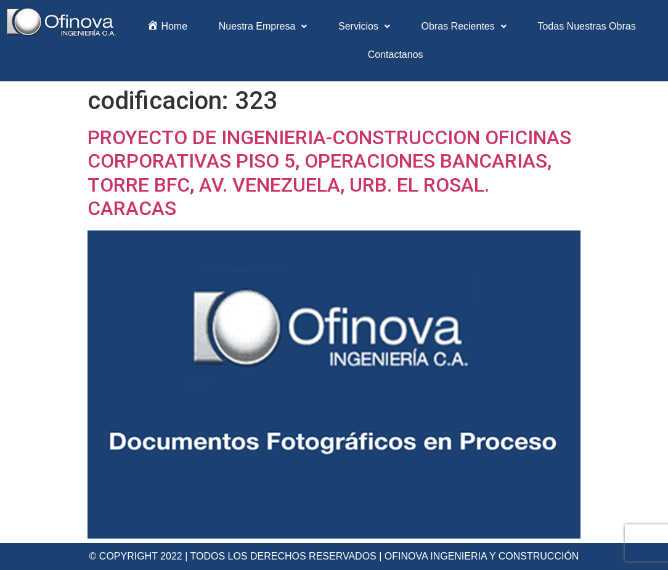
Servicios (364, 26)
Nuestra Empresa (263, 26)
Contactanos (395, 54)
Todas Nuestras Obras (586, 26)
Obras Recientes (464, 26)
